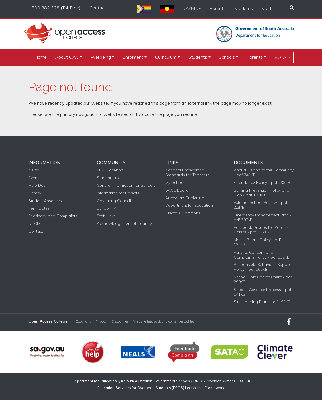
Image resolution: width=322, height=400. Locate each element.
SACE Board (177, 190)
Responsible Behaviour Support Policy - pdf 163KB (263, 267)
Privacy (101, 321)
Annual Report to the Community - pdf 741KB (264, 172)
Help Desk (37, 185)
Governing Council (114, 200)
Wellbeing (101, 57)
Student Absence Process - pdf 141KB (262, 292)
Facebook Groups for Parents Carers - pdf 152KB (261, 230)
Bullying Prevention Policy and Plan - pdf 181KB (261, 193)
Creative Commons (182, 213)
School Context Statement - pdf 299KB (263, 279)
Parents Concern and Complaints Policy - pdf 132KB (262, 255)
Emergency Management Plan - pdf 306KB (263, 217)
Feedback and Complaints (52, 216)
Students (243, 8)
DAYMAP (191, 8)
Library (34, 193)
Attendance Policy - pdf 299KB (262, 182)
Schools (227, 57)
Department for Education (189, 205)
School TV (106, 208)
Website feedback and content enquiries (164, 321)
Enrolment (133, 57)
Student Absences (45, 200)
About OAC (67, 57)
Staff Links (106, 216)
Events (34, 177)
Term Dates (39, 208)
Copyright (83, 321)
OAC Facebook (111, 170)
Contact (97, 8)
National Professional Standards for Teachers (187, 172)
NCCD (34, 223)
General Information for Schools (126, 185)
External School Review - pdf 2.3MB (260, 205)
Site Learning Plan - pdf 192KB (262, 302)
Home (40, 57)
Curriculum (165, 57)
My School (174, 182)
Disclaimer (120, 321)
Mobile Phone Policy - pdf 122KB (257, 242)
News (33, 170)
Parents (218, 8)
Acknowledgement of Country (124, 223)
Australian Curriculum (185, 198)
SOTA (281, 57)
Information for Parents (118, 193)
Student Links (109, 177)
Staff (266, 8)
